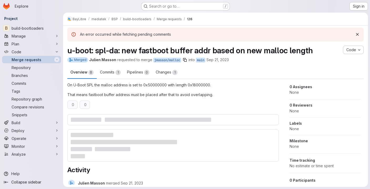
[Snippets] (31, 114)
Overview (82, 72)
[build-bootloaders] (31, 28)
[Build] (31, 122)
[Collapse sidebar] (31, 182)
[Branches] (31, 75)
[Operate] (31, 138)
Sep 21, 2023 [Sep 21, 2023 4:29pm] (217, 59)
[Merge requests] (31, 59)
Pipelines (138, 72)
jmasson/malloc (167, 60)
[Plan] (31, 44)
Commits (110, 72)
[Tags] (31, 91)
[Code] (31, 51)
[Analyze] (31, 154)
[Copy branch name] (185, 60)
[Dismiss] (357, 34)
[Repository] (31, 67)
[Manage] (31, 36)
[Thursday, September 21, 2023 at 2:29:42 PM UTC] (132, 183)
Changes (167, 72)
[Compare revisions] (31, 107)
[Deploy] (31, 130)
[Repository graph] (31, 99)
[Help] (31, 173)
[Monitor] (31, 146)
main (200, 60)
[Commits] (31, 83)
